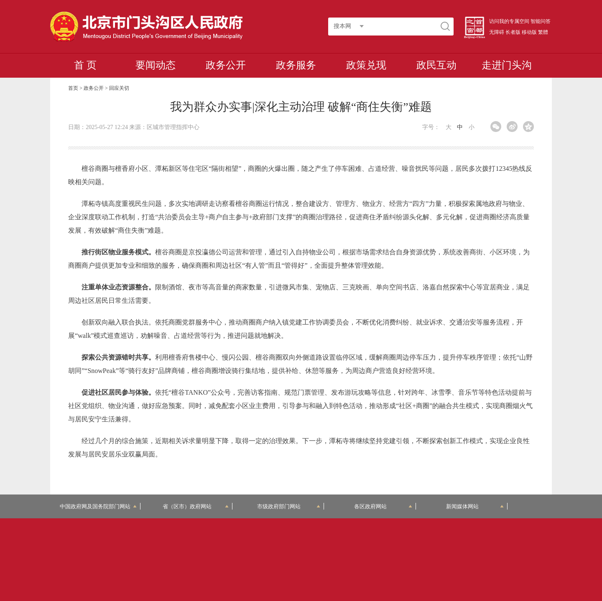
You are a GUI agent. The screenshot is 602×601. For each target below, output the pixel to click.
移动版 (529, 32)
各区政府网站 (383, 506)
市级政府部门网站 (289, 506)
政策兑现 (366, 65)
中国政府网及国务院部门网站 (98, 506)
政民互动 (436, 65)
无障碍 (496, 32)
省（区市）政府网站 (196, 506)
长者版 (512, 32)
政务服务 (296, 65)
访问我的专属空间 (509, 21)
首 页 (85, 65)
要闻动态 (155, 65)
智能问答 (541, 21)
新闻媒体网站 (475, 506)
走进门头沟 (507, 65)
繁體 (543, 32)
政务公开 (226, 65)
